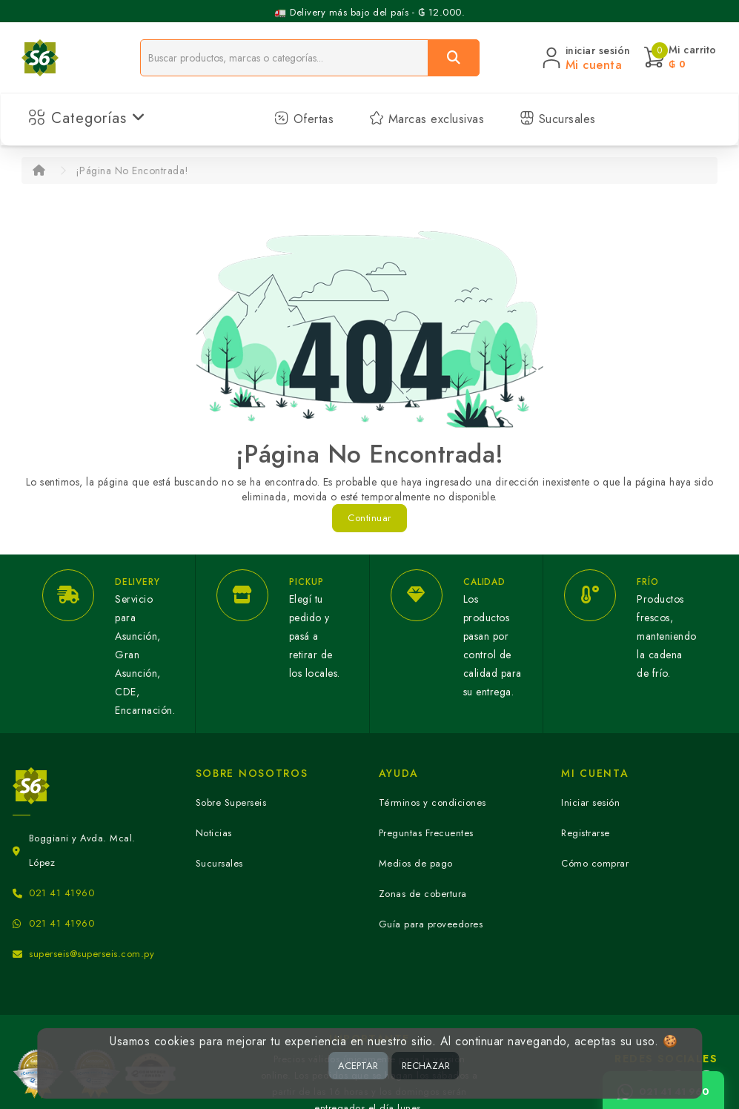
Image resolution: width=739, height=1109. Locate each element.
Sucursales (558, 119)
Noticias (214, 833)
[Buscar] (454, 57)
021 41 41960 (61, 893)
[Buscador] (284, 57)
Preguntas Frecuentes (426, 833)
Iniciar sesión (590, 802)
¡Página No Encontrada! (132, 170)
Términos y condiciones (432, 802)
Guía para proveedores (431, 924)
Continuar (369, 518)
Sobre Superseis (231, 802)
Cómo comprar (595, 863)
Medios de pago (416, 863)
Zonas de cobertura (423, 894)
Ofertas (304, 119)
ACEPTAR (358, 1066)
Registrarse (585, 833)
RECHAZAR (426, 1066)
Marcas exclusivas (426, 119)
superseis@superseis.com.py (91, 954)
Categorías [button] (87, 118)
